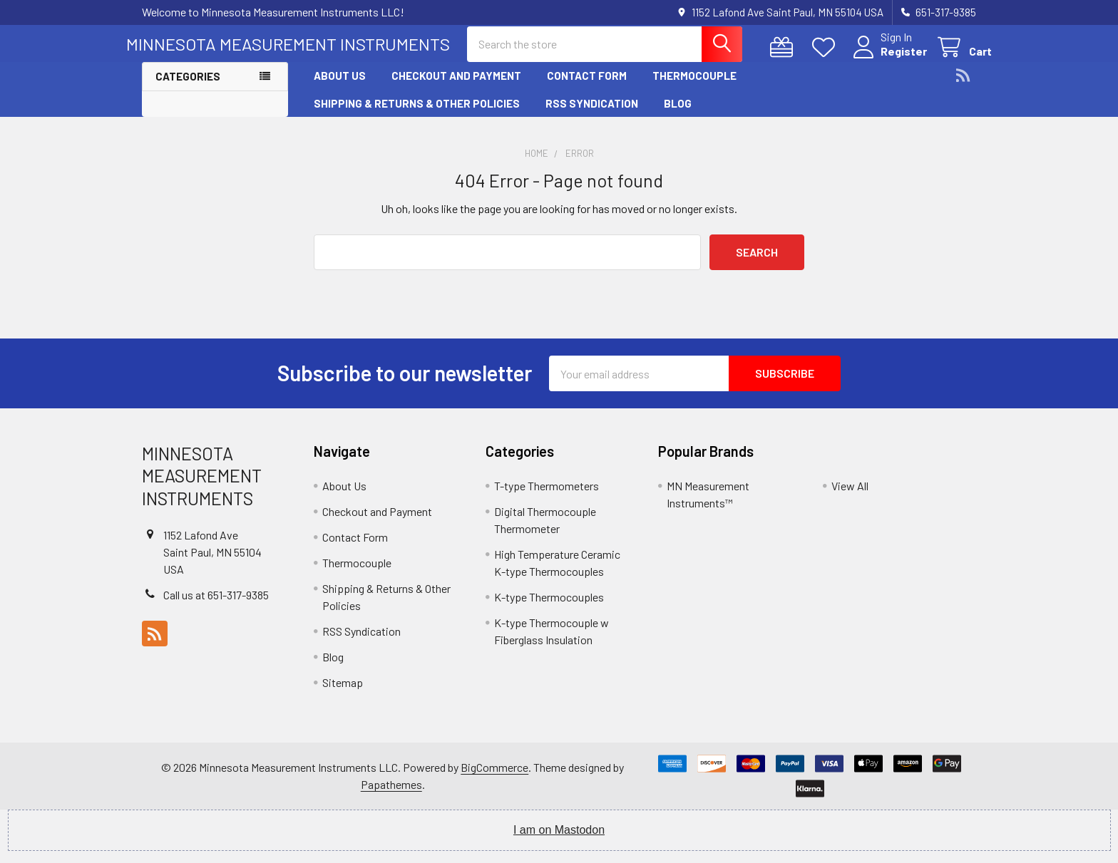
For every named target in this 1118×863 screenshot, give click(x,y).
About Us (340, 87)
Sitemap (342, 694)
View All (849, 498)
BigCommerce (494, 779)
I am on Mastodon (559, 842)
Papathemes (391, 796)
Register (888, 59)
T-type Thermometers (546, 498)
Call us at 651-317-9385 (216, 606)
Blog (678, 114)
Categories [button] (187, 88)
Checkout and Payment (456, 87)
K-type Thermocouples (549, 609)
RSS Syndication (591, 114)
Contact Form (587, 87)
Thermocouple (694, 87)
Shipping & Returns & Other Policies (417, 114)
